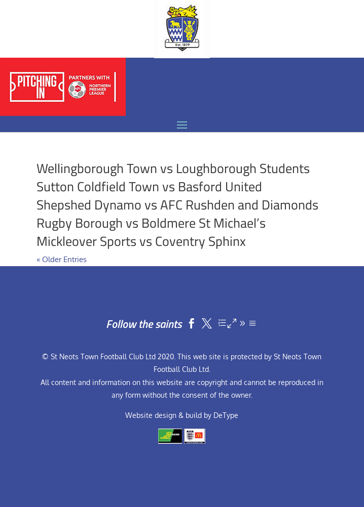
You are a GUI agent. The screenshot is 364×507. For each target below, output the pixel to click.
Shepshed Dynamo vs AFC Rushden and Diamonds (177, 205)
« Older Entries (62, 259)
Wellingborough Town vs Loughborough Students (173, 168)
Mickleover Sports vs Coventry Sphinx (141, 241)
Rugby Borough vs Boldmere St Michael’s (151, 223)
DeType (225, 415)
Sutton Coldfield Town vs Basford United (149, 186)
